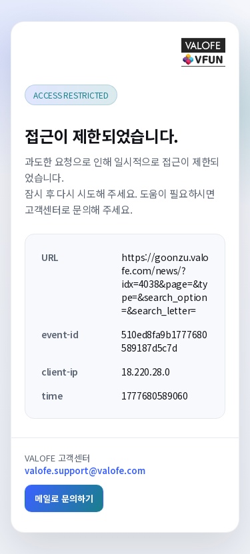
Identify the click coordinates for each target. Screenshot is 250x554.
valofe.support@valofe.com (85, 470)
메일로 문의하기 (64, 498)
